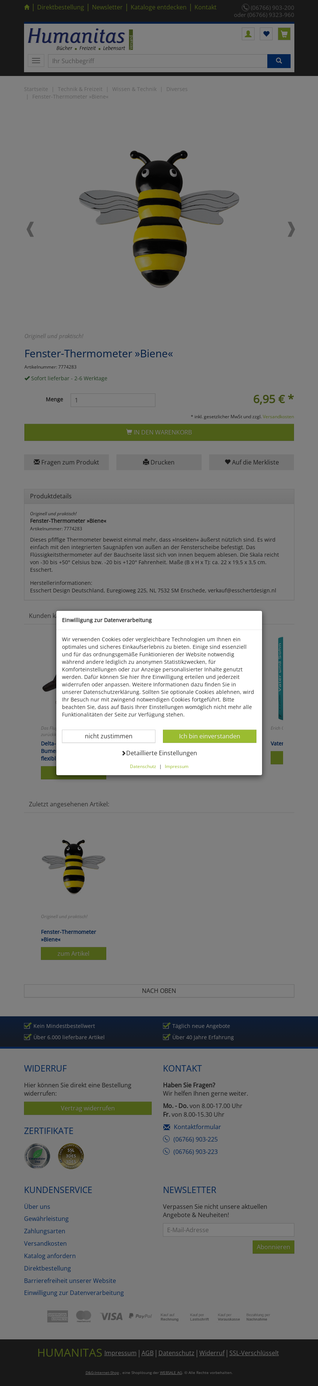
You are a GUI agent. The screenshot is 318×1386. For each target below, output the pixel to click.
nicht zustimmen (113, 736)
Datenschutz (143, 766)
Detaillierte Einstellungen (159, 752)
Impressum (176, 766)
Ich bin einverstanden (209, 736)
